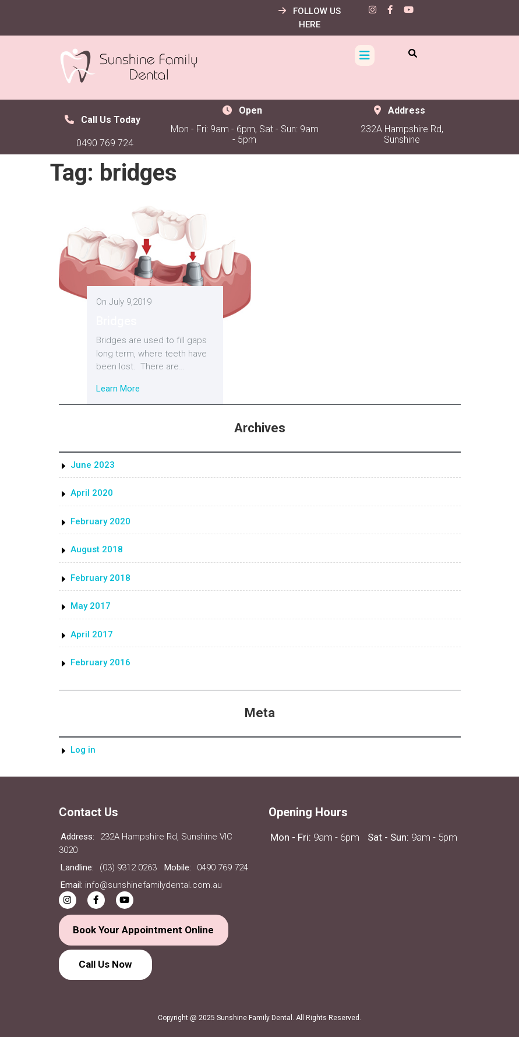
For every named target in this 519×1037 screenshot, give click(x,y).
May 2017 (90, 606)
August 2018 (96, 549)
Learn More (118, 388)
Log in (83, 750)
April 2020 (91, 493)
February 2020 (100, 521)
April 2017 (91, 634)
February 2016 (100, 662)
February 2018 (100, 578)
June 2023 (92, 465)
